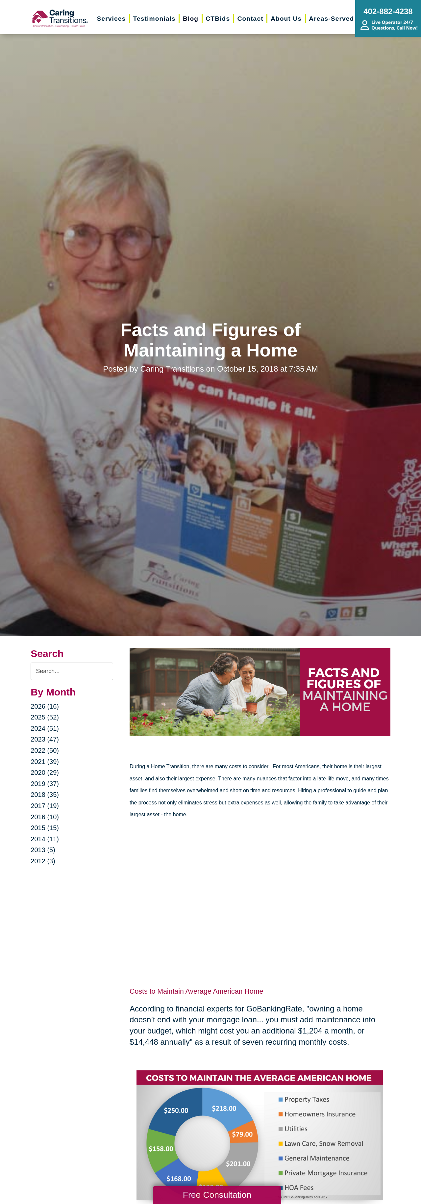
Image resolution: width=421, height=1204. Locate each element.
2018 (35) (45, 794)
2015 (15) (45, 827)
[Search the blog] (72, 671)
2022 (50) (45, 750)
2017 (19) (45, 805)
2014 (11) (45, 839)
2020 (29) (45, 772)
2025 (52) (45, 717)
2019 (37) (45, 783)
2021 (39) (45, 761)
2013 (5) (43, 849)
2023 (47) (45, 739)
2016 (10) (45, 817)
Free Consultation (217, 1195)
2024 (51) (45, 728)
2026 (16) (45, 706)
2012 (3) (43, 861)
